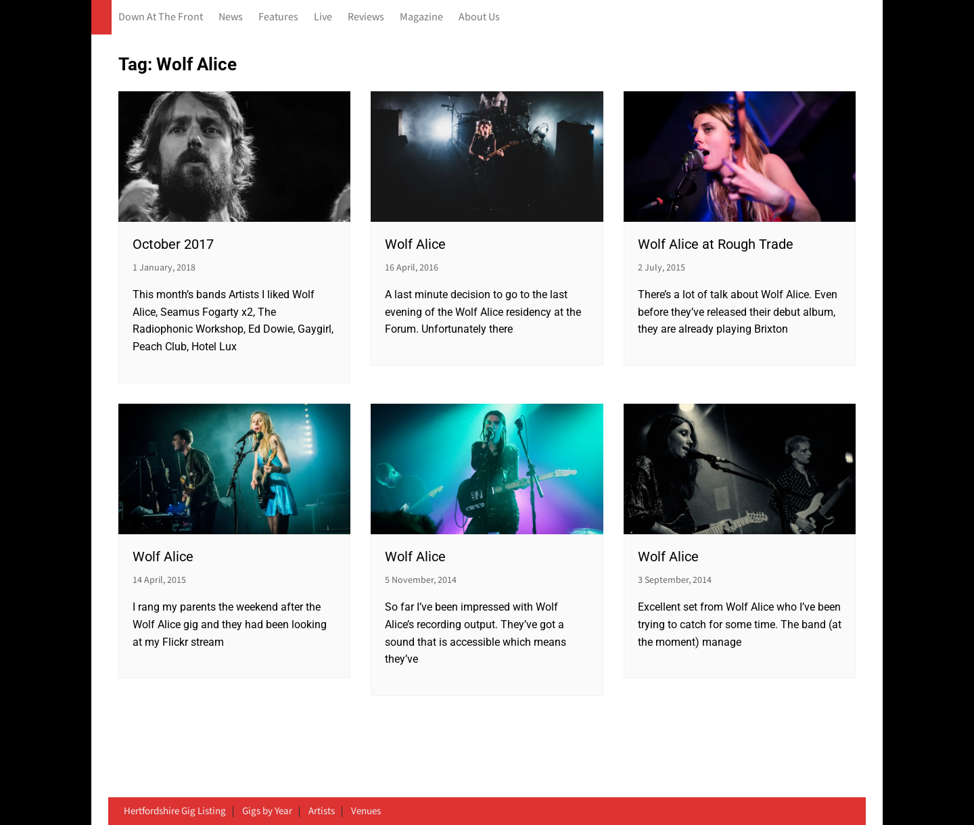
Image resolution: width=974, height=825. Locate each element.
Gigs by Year (267, 811)
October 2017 (173, 244)
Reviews (366, 17)
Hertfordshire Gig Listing (175, 811)
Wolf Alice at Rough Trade (715, 244)
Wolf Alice (415, 244)
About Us (479, 17)
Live (323, 17)
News (230, 17)
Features (278, 17)
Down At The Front (160, 17)
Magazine (421, 17)
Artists (321, 811)
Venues (366, 811)
